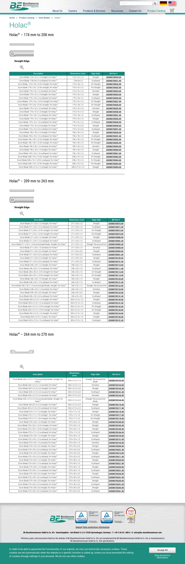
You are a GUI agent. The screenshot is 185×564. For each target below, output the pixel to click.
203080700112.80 (115, 274)
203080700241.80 (116, 479)
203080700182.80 (116, 427)
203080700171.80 (116, 410)
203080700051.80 (113, 138)
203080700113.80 (115, 277)
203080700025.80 (113, 96)
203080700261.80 (116, 493)
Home (12, 20)
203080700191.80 (116, 441)
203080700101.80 (115, 263)
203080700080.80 (115, 239)
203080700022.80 (113, 86)
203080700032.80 (113, 120)
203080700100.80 (115, 260)
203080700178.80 (116, 420)
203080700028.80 (113, 107)
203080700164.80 (116, 402)
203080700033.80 (113, 124)
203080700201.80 (116, 451)
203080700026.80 (113, 100)
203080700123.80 (115, 291)
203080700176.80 (116, 413)
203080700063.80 (113, 162)
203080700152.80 (116, 382)
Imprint (79, 529)
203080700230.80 (116, 469)
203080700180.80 (116, 424)
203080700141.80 (115, 305)
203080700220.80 (116, 462)
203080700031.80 (113, 117)
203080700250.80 (116, 482)
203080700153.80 (116, 387)
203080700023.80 (113, 89)
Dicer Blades (44, 20)
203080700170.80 (116, 406)
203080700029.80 (113, 110)
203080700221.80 (116, 465)
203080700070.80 (115, 225)
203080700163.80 (116, 397)
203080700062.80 (113, 158)
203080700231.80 (116, 472)
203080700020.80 (113, 79)
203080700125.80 (115, 295)
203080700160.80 (116, 390)
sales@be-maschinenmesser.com (148, 534)
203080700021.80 (113, 82)
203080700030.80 (113, 114)
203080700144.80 (115, 315)
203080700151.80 (115, 322)
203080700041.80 (113, 131)
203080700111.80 (115, 270)
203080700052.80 (113, 141)
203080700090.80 (115, 253)
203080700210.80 (116, 455)
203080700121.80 (115, 284)
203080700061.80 (113, 155)
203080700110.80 (115, 267)
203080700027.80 (113, 103)
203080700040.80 (113, 127)
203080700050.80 (113, 134)
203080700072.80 (115, 232)
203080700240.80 (116, 476)
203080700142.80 (115, 308)
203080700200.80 (116, 448)
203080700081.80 (115, 243)
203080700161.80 (116, 394)
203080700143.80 (115, 312)
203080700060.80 (113, 152)
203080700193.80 (116, 444)
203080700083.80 (115, 250)
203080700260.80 (116, 489)
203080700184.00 (116, 434)
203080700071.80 (115, 229)
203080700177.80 (116, 417)
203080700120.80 (115, 281)
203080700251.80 (116, 486)
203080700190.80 (116, 438)
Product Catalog (26, 20)
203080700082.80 (115, 246)
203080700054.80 (113, 148)
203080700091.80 (115, 256)
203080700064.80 (113, 165)
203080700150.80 (115, 319)
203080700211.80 (116, 458)
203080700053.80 (113, 145)
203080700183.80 (116, 431)
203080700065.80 (113, 169)
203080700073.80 (115, 236)
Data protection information (96, 529)
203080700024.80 (113, 93)
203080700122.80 (115, 288)
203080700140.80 (115, 301)
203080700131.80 (115, 298)
